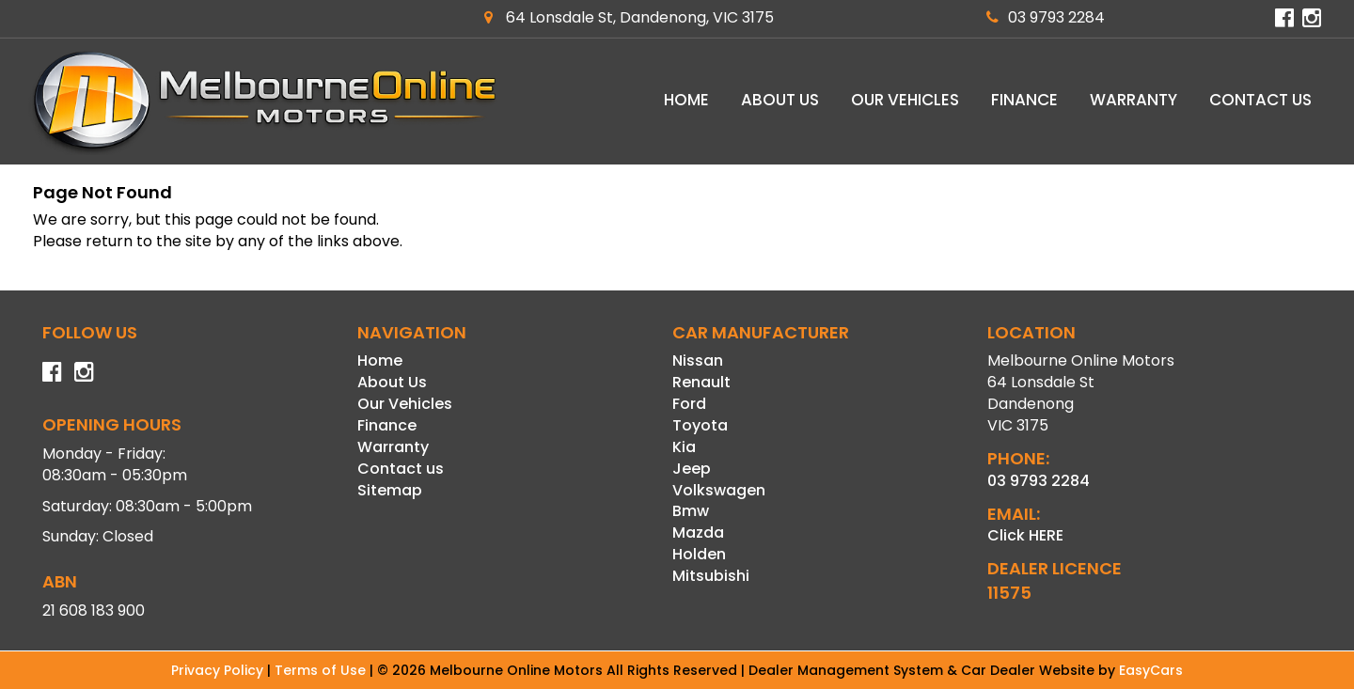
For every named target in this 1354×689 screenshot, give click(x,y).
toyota (700, 425)
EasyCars (1151, 670)
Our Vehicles (905, 99)
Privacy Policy (219, 670)
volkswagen (718, 490)
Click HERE (1025, 535)
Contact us (1260, 99)
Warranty (1133, 99)
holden (699, 554)
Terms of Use (322, 670)
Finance (1024, 99)
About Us (780, 99)
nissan (697, 360)
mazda (698, 532)
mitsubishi (710, 576)
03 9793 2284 (1045, 17)
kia (684, 447)
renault (701, 382)
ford (689, 404)
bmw (690, 511)
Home (686, 99)
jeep (691, 468)
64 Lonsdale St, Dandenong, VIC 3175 (629, 17)
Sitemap (389, 490)
